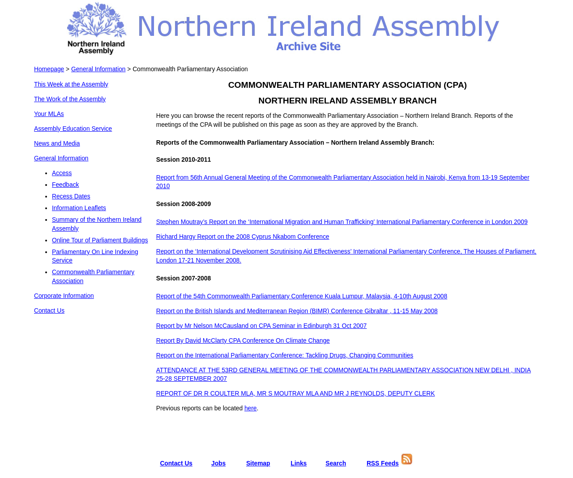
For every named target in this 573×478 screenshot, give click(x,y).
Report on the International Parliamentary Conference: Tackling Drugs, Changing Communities (285, 355)
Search (335, 463)
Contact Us (49, 310)
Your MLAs (49, 114)
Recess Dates (71, 196)
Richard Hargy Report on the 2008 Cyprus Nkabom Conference (242, 236)
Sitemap (258, 463)
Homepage (49, 69)
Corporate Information (64, 296)
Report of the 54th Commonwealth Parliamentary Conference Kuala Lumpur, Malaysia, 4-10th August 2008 (301, 296)
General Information (98, 69)
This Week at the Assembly (71, 84)
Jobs (218, 463)
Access (62, 173)
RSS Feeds (383, 463)
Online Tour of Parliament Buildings (100, 240)
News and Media (57, 143)
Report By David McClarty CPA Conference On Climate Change (243, 340)
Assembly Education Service (73, 128)
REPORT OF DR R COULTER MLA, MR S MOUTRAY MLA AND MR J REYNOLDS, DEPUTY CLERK (295, 393)
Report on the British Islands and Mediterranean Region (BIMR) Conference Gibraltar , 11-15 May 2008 (297, 311)
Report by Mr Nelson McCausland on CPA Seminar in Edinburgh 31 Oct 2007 (261, 326)
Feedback (65, 184)
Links (299, 463)
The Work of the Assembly (70, 99)
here (250, 408)
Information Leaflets (79, 208)
